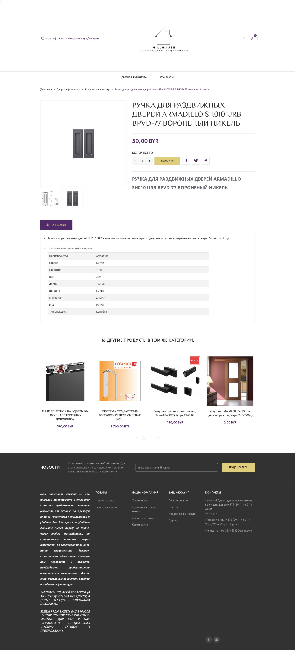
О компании (139, 500)
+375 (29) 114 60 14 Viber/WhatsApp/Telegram (70, 34)
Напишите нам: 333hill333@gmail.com (228, 530)
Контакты (167, 73)
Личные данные (178, 500)
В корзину (167, 160)
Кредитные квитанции (182, 513)
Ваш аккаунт (179, 492)
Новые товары (104, 500)
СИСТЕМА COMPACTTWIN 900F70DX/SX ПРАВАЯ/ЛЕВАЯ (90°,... (120, 415)
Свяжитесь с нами (106, 507)
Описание (59, 225)
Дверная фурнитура (134, 73)
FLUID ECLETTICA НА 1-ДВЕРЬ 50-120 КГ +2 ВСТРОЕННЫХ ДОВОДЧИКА (65, 415)
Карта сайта (140, 524)
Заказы (173, 507)
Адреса (173, 520)
